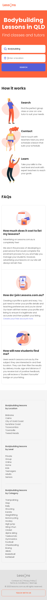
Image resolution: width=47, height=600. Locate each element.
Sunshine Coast (13, 424)
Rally (7, 506)
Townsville (10, 430)
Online (8, 462)
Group (8, 459)
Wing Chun (10, 527)
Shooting (9, 509)
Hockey (9, 521)
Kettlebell (9, 557)
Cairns (8, 418)
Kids (7, 468)
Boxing (8, 548)
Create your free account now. (18, 318)
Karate (8, 512)
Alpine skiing (11, 533)
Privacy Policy (29, 580)
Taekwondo (11, 536)
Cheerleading (12, 545)
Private (8, 456)
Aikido (8, 551)
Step (7, 503)
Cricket (8, 530)
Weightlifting (11, 515)
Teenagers (10, 471)
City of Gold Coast (14, 421)
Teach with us (23, 593)
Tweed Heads (12, 433)
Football (9, 542)
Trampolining (11, 500)
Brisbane (9, 415)
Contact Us (17, 580)
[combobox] (23, 49)
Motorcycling (11, 518)
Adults (8, 474)
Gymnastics (11, 539)
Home (8, 465)
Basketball (10, 554)
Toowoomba (11, 427)
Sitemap (33, 583)
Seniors (8, 477)
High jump (10, 524)
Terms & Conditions (19, 583)
